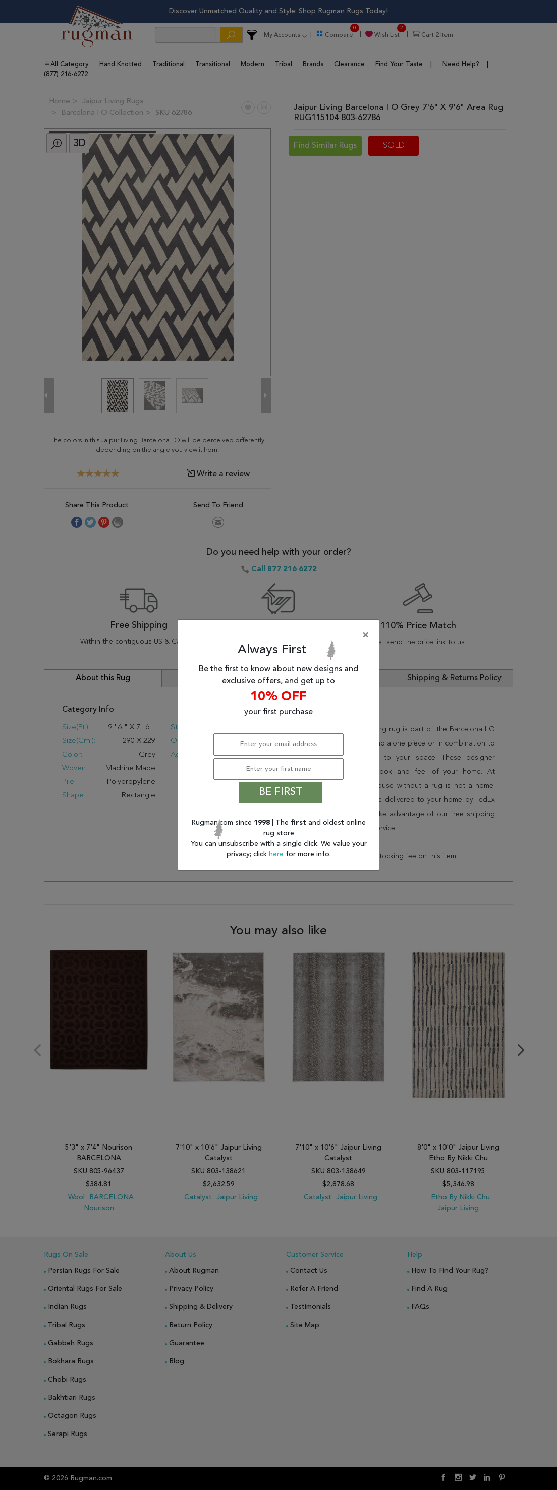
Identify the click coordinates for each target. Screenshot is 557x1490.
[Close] (280, 635)
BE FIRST (280, 792)
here (277, 854)
